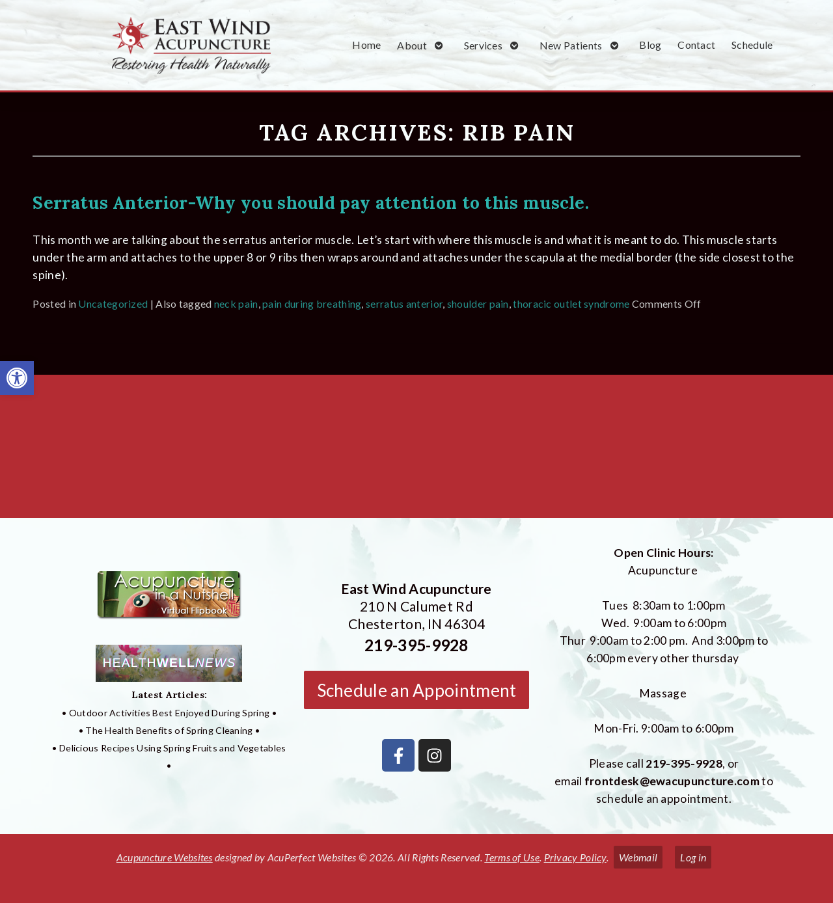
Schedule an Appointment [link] (417, 690)
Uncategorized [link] (113, 303)
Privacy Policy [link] (575, 857)
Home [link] (366, 44)
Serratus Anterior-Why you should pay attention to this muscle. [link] (311, 202)
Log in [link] (693, 857)
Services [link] (483, 45)
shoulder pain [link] (478, 303)
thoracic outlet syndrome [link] (571, 303)
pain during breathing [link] (311, 303)
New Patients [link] (571, 45)
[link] (17, 378)
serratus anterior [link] (404, 303)
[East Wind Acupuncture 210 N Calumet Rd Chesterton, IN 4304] (416, 451)
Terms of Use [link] (511, 857)
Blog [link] (650, 44)
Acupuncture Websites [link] (164, 857)
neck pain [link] (236, 303)
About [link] (412, 45)
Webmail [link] (638, 857)
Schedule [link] (751, 44)
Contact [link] (696, 44)
